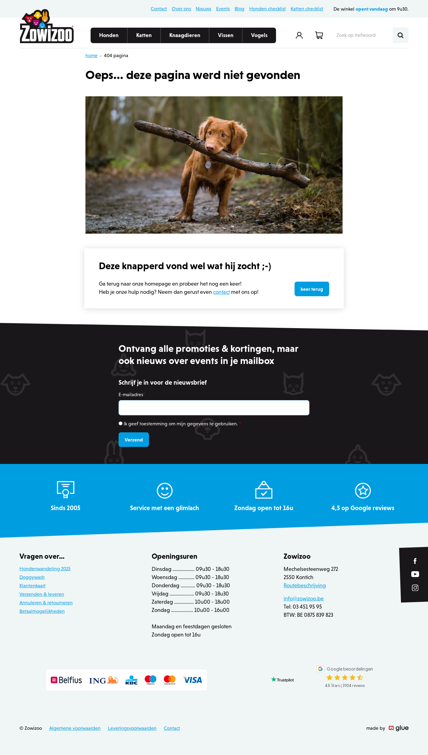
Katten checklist (307, 8)
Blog (239, 8)
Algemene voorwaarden (75, 728)
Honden (109, 37)
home (91, 55)
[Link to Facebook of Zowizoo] (415, 561)
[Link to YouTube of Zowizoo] (415, 574)
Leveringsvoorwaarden (132, 728)
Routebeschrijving (305, 585)
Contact (159, 8)
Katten (144, 37)
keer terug (312, 289)
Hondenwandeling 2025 (45, 568)
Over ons (181, 8)
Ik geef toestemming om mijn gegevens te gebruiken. (182, 423)
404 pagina (116, 55)
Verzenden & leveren (41, 594)
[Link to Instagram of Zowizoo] (415, 588)
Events (223, 8)
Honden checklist (267, 8)
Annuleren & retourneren (46, 602)
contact (221, 292)
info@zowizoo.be (304, 598)
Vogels (259, 37)
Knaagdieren (184, 37)
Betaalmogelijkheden (42, 611)
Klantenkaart (32, 585)
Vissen (225, 37)
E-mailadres (132, 394)
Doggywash (32, 577)
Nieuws (203, 8)
